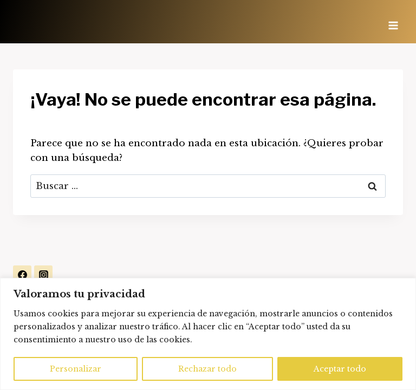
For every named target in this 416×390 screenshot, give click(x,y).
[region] (208, 334)
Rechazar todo (207, 369)
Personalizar (75, 369)
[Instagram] (43, 274)
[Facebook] (22, 274)
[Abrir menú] (393, 21)
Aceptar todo (340, 369)
